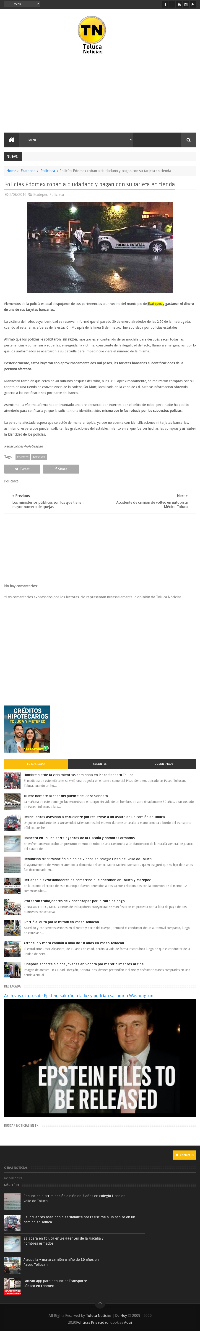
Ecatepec (28, 171)
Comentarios (164, 763)
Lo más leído (36, 763)
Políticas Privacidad (92, 1322)
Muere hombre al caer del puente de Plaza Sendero (66, 796)
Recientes (100, 763)
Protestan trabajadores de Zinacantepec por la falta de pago (74, 901)
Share (61, 469)
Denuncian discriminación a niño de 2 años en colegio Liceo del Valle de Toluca (88, 859)
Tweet (22, 469)
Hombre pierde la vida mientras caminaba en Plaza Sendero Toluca (78, 775)
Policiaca (48, 171)
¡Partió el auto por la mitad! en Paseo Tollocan (61, 922)
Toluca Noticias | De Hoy (106, 1315)
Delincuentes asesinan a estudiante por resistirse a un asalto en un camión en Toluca (94, 817)
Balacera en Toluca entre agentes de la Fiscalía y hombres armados (79, 838)
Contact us (184, 1155)
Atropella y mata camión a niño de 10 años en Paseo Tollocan (74, 943)
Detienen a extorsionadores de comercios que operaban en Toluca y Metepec (87, 880)
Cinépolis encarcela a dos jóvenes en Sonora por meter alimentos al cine (84, 964)
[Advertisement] (55, 94)
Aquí (128, 1322)
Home (11, 171)
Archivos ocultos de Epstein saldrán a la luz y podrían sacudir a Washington (78, 995)
